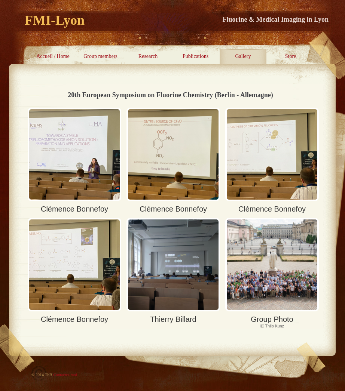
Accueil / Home (53, 56)
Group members (100, 56)
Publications (195, 56)
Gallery (243, 56)
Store (290, 56)
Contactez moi (65, 374)
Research (148, 56)
